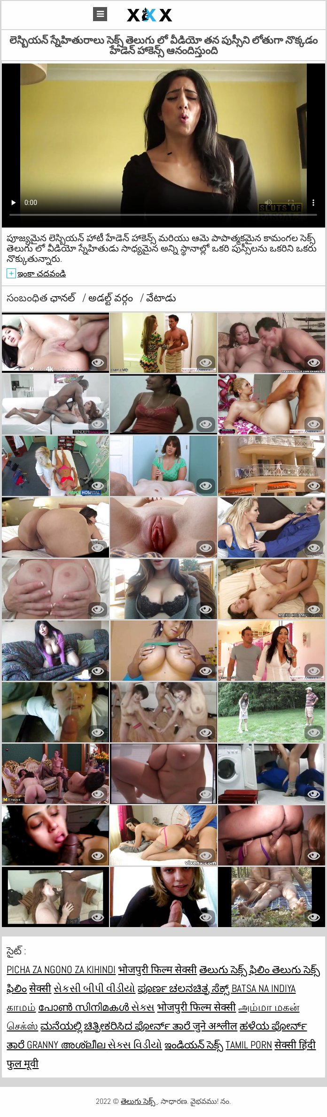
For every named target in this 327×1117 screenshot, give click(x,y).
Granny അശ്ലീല (67, 1044)
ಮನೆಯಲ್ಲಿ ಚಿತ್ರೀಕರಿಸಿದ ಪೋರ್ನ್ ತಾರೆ (116, 1025)
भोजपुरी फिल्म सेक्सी (157, 969)
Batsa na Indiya (264, 988)
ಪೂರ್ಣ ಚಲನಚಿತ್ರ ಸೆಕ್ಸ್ (185, 988)
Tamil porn (249, 1044)
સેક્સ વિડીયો (135, 1044)
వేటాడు (161, 297)
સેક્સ (143, 1007)
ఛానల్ (64, 297)
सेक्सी (40, 988)
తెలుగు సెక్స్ (139, 1101)
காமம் (21, 1007)
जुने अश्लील (215, 1025)
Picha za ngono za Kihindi (61, 969)
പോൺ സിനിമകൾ (84, 1007)
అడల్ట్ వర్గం (111, 297)
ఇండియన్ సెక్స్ (193, 1044)
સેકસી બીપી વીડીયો (94, 988)
